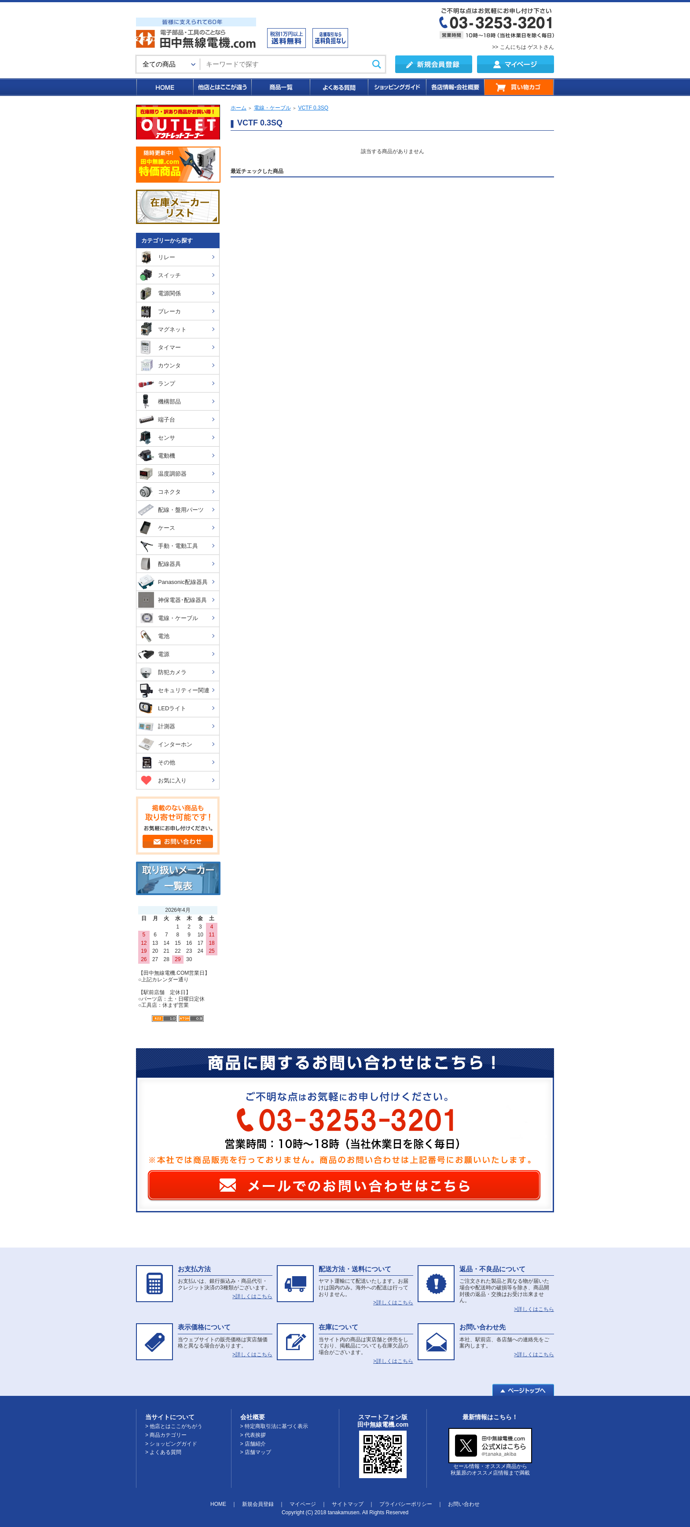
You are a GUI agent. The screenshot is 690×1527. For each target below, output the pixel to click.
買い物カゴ (519, 87)
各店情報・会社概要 (455, 87)
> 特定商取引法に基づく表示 (274, 1426)
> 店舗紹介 (253, 1444)
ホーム (238, 108)
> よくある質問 (163, 1452)
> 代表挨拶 (253, 1435)
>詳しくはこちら (252, 1296)
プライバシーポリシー (405, 1504)
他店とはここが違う (222, 87)
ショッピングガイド (396, 87)
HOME (164, 87)
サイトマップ (347, 1504)
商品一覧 (280, 87)
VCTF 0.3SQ (313, 108)
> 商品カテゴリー (166, 1435)
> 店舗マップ (255, 1452)
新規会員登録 (258, 1504)
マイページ (303, 1504)
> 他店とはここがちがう (173, 1426)
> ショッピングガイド (171, 1444)
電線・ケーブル (272, 108)
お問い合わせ (464, 1504)
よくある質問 (338, 87)
